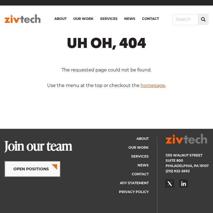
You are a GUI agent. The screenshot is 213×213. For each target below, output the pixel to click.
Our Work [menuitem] (83, 19)
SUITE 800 (174, 160)
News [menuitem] (129, 19)
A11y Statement (134, 183)
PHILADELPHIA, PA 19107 (187, 166)
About (142, 139)
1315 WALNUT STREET (184, 155)
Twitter (170, 183)
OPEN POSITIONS (31, 168)
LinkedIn (183, 183)
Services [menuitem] (109, 19)
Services (140, 156)
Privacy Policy (134, 192)
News (143, 165)
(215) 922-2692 (178, 171)
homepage (153, 85)
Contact (140, 174)
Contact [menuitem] (150, 19)
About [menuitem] (60, 19)
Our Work (138, 147)
